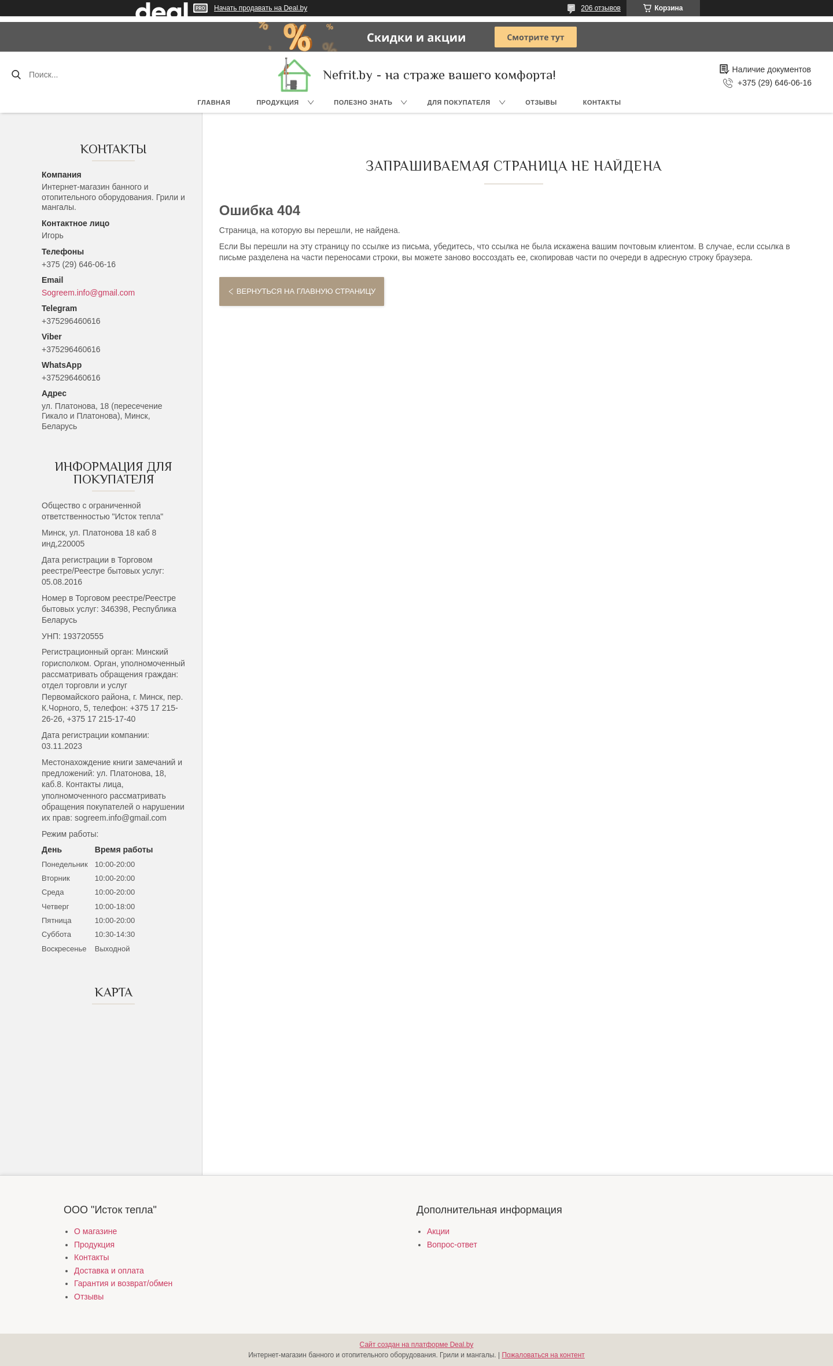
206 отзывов (601, 8)
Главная (214, 102)
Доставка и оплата (109, 1270)
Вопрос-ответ (452, 1244)
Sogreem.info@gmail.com (88, 292)
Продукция (277, 102)
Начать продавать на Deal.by (260, 8)
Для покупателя (459, 102)
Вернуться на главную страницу (306, 291)
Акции (438, 1231)
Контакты (602, 102)
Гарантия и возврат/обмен (123, 1283)
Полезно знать (363, 102)
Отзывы (541, 102)
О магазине (95, 1231)
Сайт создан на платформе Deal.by (417, 1345)
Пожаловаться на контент (543, 1355)
